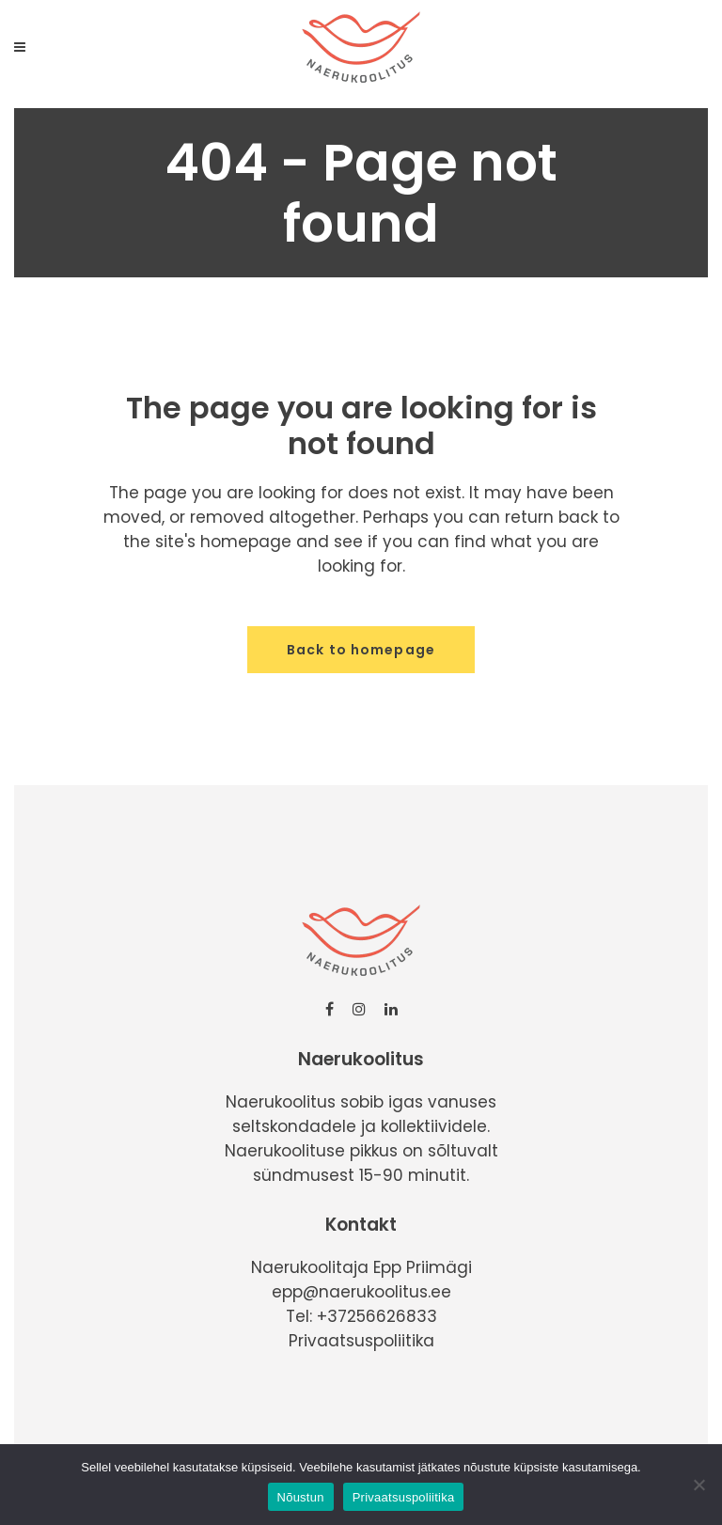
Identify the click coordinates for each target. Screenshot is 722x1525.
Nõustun (300, 1497)
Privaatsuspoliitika (361, 1340)
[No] (698, 1484)
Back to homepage (361, 649)
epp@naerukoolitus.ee (361, 1292)
